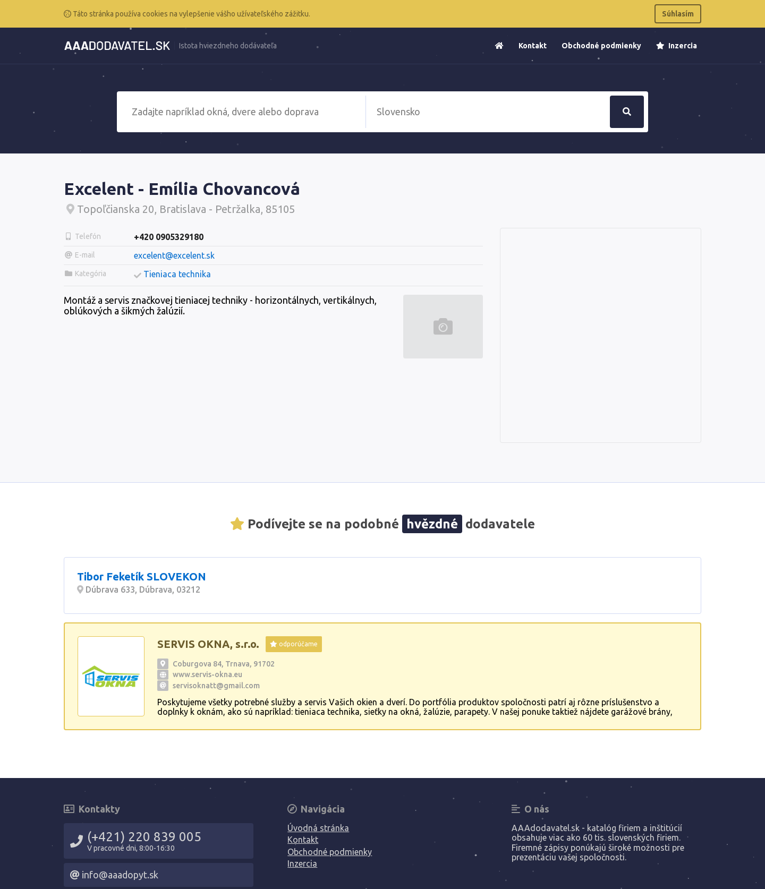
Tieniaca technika (177, 274)
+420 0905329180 (168, 237)
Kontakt (532, 45)
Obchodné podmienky (601, 45)
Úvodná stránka (318, 828)
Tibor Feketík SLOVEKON (141, 576)
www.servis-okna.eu (207, 674)
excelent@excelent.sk (174, 255)
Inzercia (676, 45)
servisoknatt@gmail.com (216, 685)
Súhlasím (678, 14)
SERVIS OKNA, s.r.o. (208, 644)
